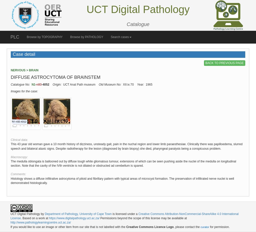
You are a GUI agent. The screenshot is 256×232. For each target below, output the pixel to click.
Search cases (121, 37)
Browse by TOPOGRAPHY (45, 37)
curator (204, 226)
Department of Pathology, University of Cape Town (78, 214)
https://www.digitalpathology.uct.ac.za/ (74, 218)
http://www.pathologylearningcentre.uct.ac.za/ (40, 222)
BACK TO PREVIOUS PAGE (225, 63)
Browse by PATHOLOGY (86, 37)
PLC (14, 37)
